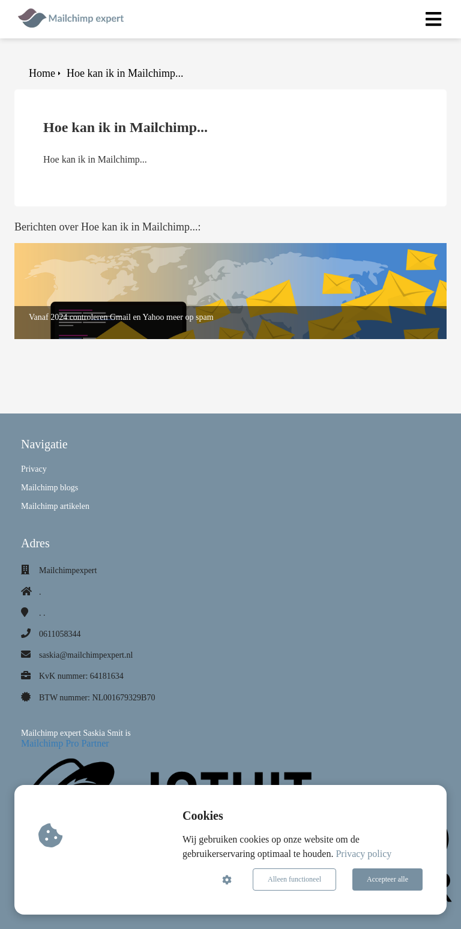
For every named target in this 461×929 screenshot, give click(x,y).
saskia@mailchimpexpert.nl (86, 655)
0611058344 (59, 634)
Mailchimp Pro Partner (65, 743)
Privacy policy (363, 854)
